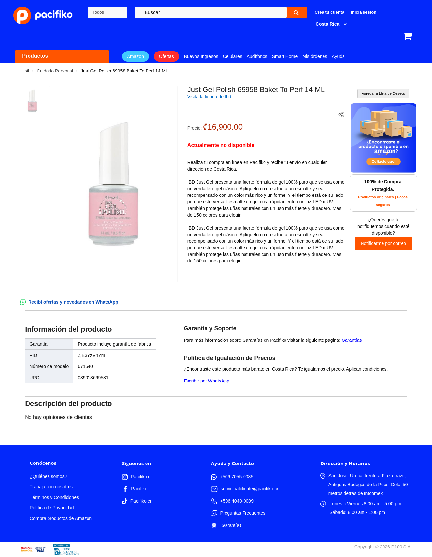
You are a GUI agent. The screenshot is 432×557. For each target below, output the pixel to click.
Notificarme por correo (383, 243)
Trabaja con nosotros (51, 486)
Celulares (232, 56)
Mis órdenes (314, 56)
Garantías (352, 340)
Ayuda (338, 56)
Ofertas (166, 56)
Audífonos (257, 56)
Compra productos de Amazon (61, 518)
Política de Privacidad (52, 507)
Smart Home (285, 56)
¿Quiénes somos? (48, 476)
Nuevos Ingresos (201, 56)
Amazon (135, 56)
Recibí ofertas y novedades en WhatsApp (73, 302)
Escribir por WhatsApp (206, 380)
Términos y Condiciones (54, 497)
